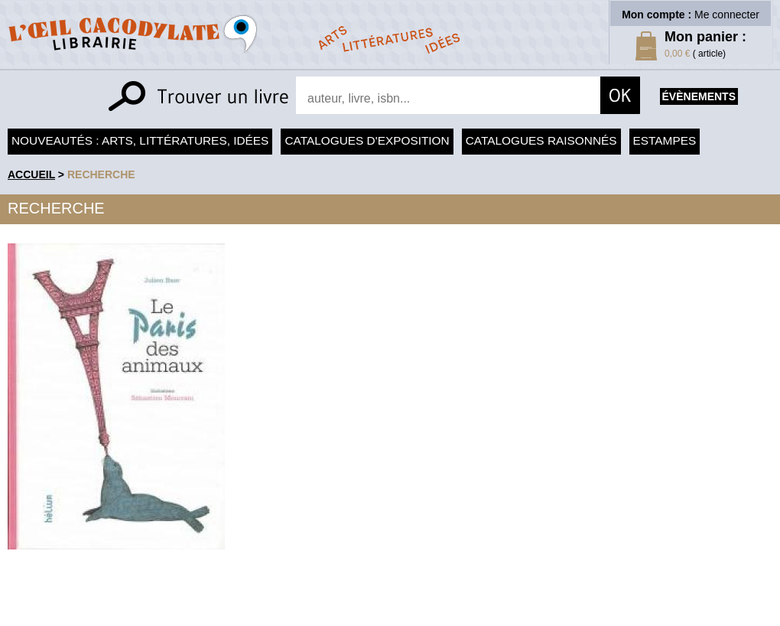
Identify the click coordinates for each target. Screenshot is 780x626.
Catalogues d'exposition (366, 140)
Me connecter (726, 14)
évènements (699, 96)
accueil (31, 174)
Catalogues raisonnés (541, 140)
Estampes (665, 140)
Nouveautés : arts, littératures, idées (139, 140)
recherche (101, 174)
